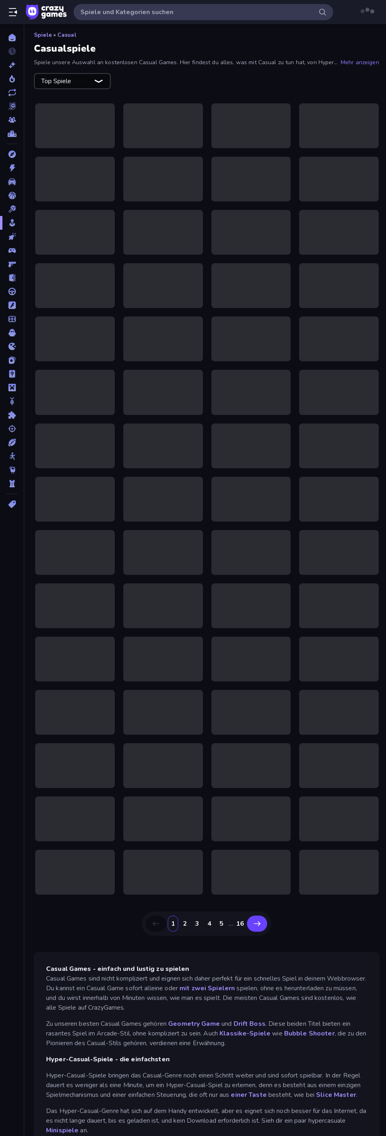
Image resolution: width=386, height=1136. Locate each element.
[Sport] (12, 442)
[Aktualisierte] (12, 92)
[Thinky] (12, 470)
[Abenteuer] (12, 154)
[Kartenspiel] (12, 360)
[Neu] (12, 65)
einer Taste (248, 1094)
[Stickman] (12, 456)
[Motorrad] (12, 401)
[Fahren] (12, 291)
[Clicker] (12, 236)
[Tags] (12, 504)
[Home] (12, 37)
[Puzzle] (12, 415)
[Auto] (12, 182)
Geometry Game (194, 1023)
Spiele (43, 35)
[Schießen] (12, 429)
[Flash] (12, 305)
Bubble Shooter (309, 1033)
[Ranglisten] (12, 133)
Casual (66, 35)
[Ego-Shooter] (12, 264)
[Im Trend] (12, 79)
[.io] (12, 346)
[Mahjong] (12, 374)
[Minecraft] (12, 387)
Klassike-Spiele (244, 1033)
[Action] (12, 168)
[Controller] (12, 250)
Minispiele (62, 1130)
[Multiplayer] (12, 120)
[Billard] (12, 209)
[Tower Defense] (12, 483)
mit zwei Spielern (207, 988)
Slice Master (336, 1094)
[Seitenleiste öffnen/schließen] (13, 12)
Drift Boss (250, 1023)
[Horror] (12, 333)
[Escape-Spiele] (12, 278)
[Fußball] (12, 319)
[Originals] (12, 106)
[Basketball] (12, 195)
